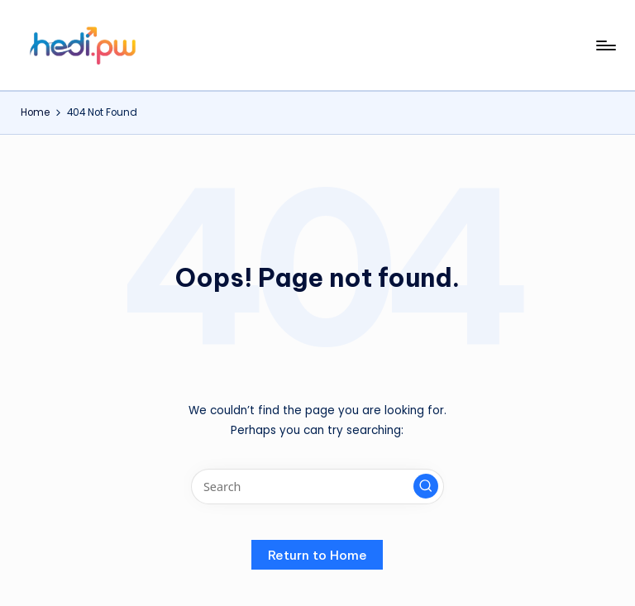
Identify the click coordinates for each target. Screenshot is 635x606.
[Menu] (605, 45)
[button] (425, 486)
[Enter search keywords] (317, 486)
